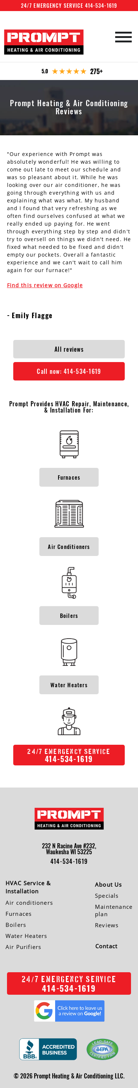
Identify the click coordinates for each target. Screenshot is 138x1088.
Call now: (69, 371)
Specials (107, 895)
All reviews (69, 349)
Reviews (106, 925)
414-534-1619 (69, 861)
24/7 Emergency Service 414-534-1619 (69, 5)
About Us (108, 884)
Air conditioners (29, 902)
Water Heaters (26, 935)
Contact (106, 946)
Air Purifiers (24, 946)
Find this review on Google (45, 285)
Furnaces (19, 913)
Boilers (16, 924)
